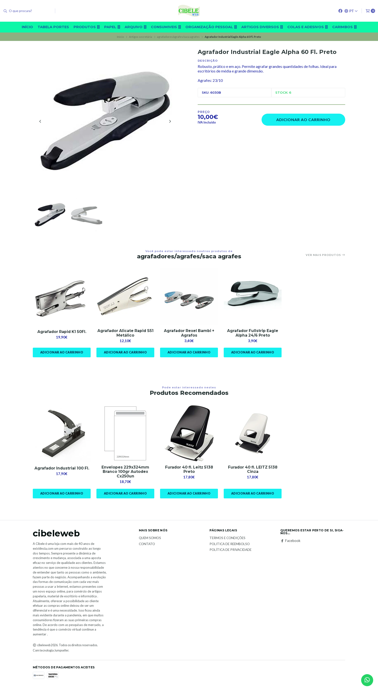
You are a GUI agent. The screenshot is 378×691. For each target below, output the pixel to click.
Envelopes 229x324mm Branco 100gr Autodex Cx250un (125, 473)
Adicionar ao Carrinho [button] (61, 354)
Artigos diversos (262, 27)
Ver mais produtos (325, 255)
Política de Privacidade (230, 551)
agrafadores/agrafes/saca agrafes (178, 36)
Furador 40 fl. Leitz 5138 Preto (189, 470)
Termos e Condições (227, 539)
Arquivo (135, 27)
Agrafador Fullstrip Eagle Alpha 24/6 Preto (253, 334)
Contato (147, 545)
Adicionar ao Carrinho (303, 119)
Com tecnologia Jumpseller (50, 652)
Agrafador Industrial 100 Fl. (62, 469)
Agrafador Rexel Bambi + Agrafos (189, 334)
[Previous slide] (40, 121)
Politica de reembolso (229, 545)
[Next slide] (170, 121)
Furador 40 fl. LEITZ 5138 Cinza (252, 470)
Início (27, 27)
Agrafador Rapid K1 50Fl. (62, 332)
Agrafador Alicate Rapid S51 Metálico (125, 334)
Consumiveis (166, 27)
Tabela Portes (53, 27)
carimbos (344, 27)
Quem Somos (150, 539)
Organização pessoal (211, 27)
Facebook (290, 542)
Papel (112, 27)
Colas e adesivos (307, 27)
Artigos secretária (140, 36)
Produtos (87, 27)
